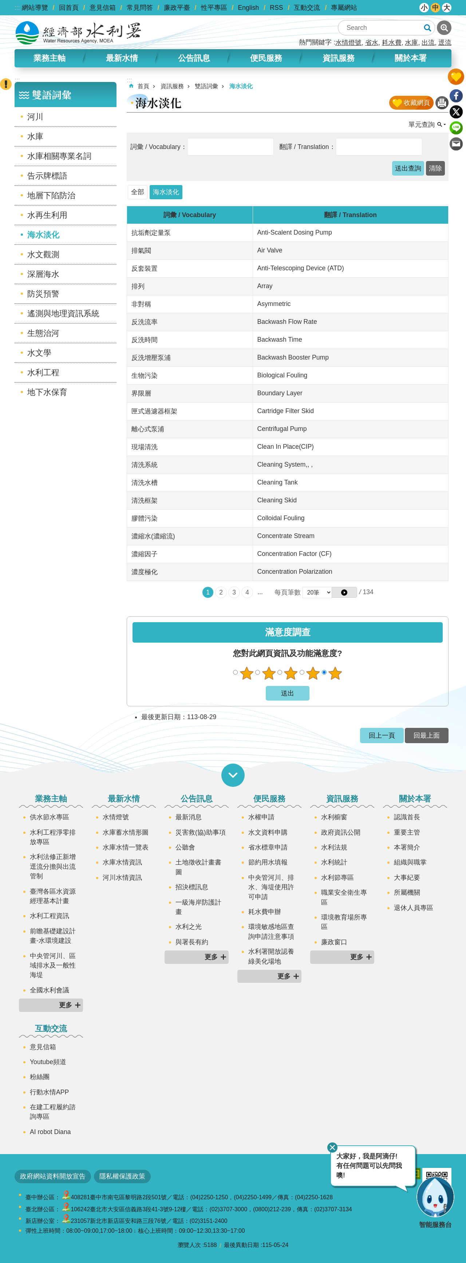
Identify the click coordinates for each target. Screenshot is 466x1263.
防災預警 (43, 293)
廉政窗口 (334, 942)
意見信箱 (103, 7)
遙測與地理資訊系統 (63, 313)
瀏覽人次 (189, 1245)
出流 (428, 42)
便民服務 (266, 58)
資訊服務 (339, 58)
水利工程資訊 (49, 915)
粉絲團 (40, 1076)
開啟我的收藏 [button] (456, 76)
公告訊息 (194, 58)
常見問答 (140, 7)
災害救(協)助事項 (200, 832)
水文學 (39, 352)
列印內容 (442, 102)
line (456, 127)
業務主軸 (49, 58)
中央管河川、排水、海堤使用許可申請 (271, 887)
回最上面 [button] (427, 735)
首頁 (143, 86)
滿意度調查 (288, 632)
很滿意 (335, 673)
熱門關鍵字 (315, 42)
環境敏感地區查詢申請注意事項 (271, 931)
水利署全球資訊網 (78, 32)
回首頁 (69, 7)
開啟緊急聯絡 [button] (6, 84)
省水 (371, 42)
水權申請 (261, 817)
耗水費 (392, 42)
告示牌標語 (47, 175)
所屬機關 (407, 892)
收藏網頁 (417, 102)
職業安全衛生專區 (344, 897)
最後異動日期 (241, 1245)
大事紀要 (407, 877)
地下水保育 (47, 392)
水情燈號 (348, 42)
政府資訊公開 (340, 832)
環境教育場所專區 (344, 922)
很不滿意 (246, 673)
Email (456, 143)
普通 (291, 673)
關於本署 (411, 58)
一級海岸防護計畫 (198, 907)
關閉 (332, 1147)
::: (17, 7)
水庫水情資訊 (122, 862)
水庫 (411, 42)
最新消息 (188, 817)
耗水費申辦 (264, 911)
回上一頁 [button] (382, 735)
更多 (65, 1005)
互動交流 (307, 7)
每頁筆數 (288, 592)
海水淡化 (43, 234)
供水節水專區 (49, 817)
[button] (408, 168)
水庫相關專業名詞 (59, 156)
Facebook (456, 95)
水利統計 (334, 862)
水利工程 (43, 372)
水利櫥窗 (334, 817)
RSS (276, 7)
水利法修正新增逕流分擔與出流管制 (53, 866)
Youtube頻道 (48, 1062)
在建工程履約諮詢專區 (53, 1111)
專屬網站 (344, 7)
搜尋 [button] (427, 27)
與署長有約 (191, 942)
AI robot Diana (50, 1131)
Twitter (456, 111)
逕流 (444, 42)
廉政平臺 (177, 7)
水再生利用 (47, 215)
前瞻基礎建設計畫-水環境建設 (53, 935)
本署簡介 (407, 847)
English (248, 7)
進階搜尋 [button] (444, 27)
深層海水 (43, 274)
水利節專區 (337, 877)
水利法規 (334, 847)
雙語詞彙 (51, 94)
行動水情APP (49, 1092)
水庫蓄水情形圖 (126, 832)
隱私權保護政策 (122, 1176)
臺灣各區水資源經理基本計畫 (53, 896)
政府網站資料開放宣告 (53, 1176)
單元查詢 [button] (421, 124)
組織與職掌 (410, 862)
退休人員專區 (413, 907)
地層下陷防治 (51, 195)
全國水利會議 (49, 990)
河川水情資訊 (122, 877)
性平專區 (214, 7)
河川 (35, 116)
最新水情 (122, 58)
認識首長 (407, 817)
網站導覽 (35, 7)
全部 (137, 192)
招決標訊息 (191, 887)
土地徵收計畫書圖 (198, 867)
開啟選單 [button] (233, 775)
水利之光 (188, 926)
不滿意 (269, 673)
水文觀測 (43, 254)
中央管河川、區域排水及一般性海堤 (53, 965)
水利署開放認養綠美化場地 (271, 956)
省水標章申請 (268, 847)
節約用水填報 (268, 862)
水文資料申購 (268, 832)
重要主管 (407, 832)
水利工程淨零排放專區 (53, 837)
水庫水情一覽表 (126, 847)
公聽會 (185, 847)
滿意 (313, 673)
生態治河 (43, 333)
